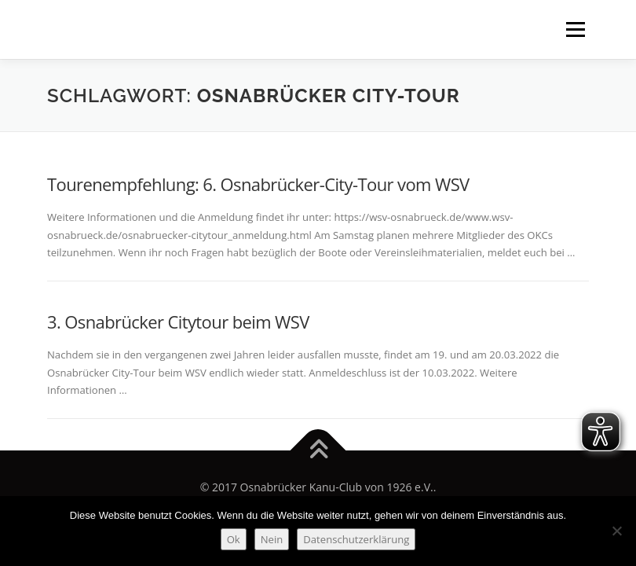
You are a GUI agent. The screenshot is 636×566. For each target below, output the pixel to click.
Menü (575, 29)
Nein (272, 539)
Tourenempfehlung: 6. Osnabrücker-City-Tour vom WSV (258, 184)
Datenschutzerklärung (356, 539)
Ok (233, 539)
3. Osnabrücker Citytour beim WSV (178, 321)
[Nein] (616, 530)
